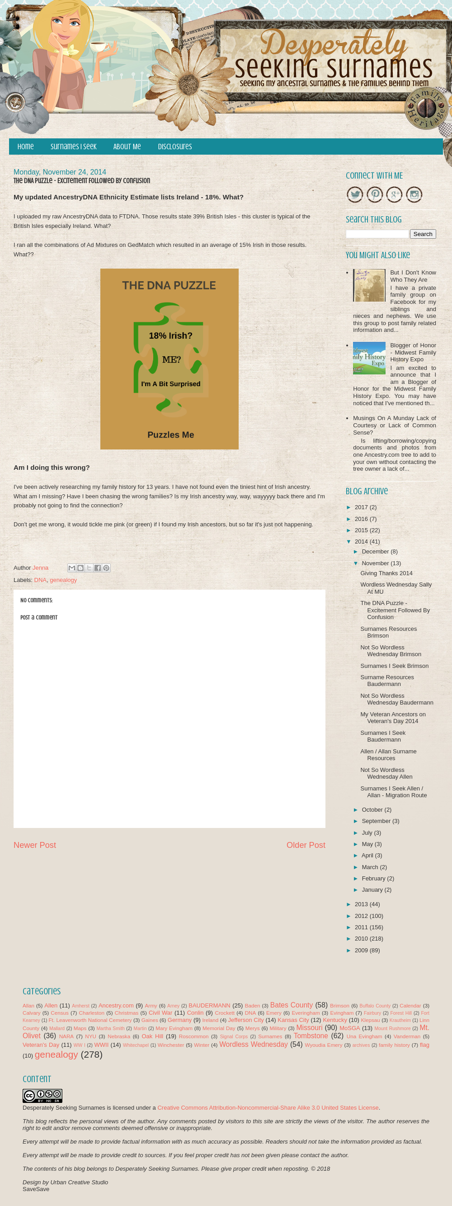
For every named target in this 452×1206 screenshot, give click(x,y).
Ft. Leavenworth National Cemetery (90, 1020)
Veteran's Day (41, 1044)
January (373, 889)
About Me (127, 146)
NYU (90, 1036)
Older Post (306, 845)
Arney (173, 1005)
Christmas (127, 1013)
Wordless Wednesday (253, 1044)
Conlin (195, 1012)
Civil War (160, 1012)
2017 (362, 507)
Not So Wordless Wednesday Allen (386, 773)
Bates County (291, 1005)
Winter (201, 1045)
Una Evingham (364, 1036)
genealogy (63, 580)
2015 (362, 530)
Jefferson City (246, 1020)
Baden (252, 1005)
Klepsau (370, 1020)
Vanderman (407, 1036)
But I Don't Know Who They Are (413, 276)
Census (60, 1013)
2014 (362, 541)
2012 (362, 916)
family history (394, 1045)
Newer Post (35, 845)
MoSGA (349, 1028)
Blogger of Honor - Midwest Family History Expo (413, 352)
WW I (79, 1045)
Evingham (341, 1013)
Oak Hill (152, 1036)
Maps (80, 1028)
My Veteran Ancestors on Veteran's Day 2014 (393, 718)
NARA (66, 1036)
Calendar (410, 1005)
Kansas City (293, 1020)
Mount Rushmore (392, 1028)
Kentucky (335, 1020)
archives (361, 1045)
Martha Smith (110, 1028)
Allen (50, 1005)
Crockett (225, 1013)
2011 (362, 927)
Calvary (32, 1013)
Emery (274, 1013)
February (374, 878)
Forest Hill (401, 1013)
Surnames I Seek (74, 146)
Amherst (80, 1005)
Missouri (310, 1027)
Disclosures (175, 146)
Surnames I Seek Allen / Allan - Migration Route (393, 792)
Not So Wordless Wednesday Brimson (390, 651)
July (368, 832)
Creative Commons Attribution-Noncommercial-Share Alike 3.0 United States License (267, 1107)
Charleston (92, 1013)
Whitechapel (136, 1045)
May (368, 844)
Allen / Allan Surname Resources (388, 755)
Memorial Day (218, 1028)
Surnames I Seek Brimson (394, 665)
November (376, 563)
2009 (362, 950)
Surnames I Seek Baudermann (382, 736)
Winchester (171, 1045)
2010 (362, 938)
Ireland (210, 1020)
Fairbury (372, 1013)
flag (424, 1044)
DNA (40, 580)
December (376, 551)
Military (278, 1028)
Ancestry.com (116, 1005)
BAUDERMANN (209, 1005)
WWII (101, 1044)
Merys (252, 1028)
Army (151, 1005)
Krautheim (400, 1020)
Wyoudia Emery (324, 1045)
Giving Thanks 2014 (386, 573)
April (368, 855)
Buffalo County (375, 1005)
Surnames (270, 1036)
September (377, 821)
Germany (180, 1020)
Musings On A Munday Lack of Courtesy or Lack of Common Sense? (394, 425)
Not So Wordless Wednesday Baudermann (396, 699)
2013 (362, 904)
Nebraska (119, 1036)
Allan (28, 1005)
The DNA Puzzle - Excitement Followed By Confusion (395, 610)
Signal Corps (234, 1036)
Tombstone (311, 1036)
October (373, 809)
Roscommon (194, 1036)
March (371, 867)
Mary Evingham (174, 1028)
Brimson (339, 1005)
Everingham (306, 1013)
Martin (140, 1028)
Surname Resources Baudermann (387, 681)
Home (26, 146)
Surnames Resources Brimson (388, 632)
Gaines (149, 1020)
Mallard (57, 1028)
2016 (362, 519)
